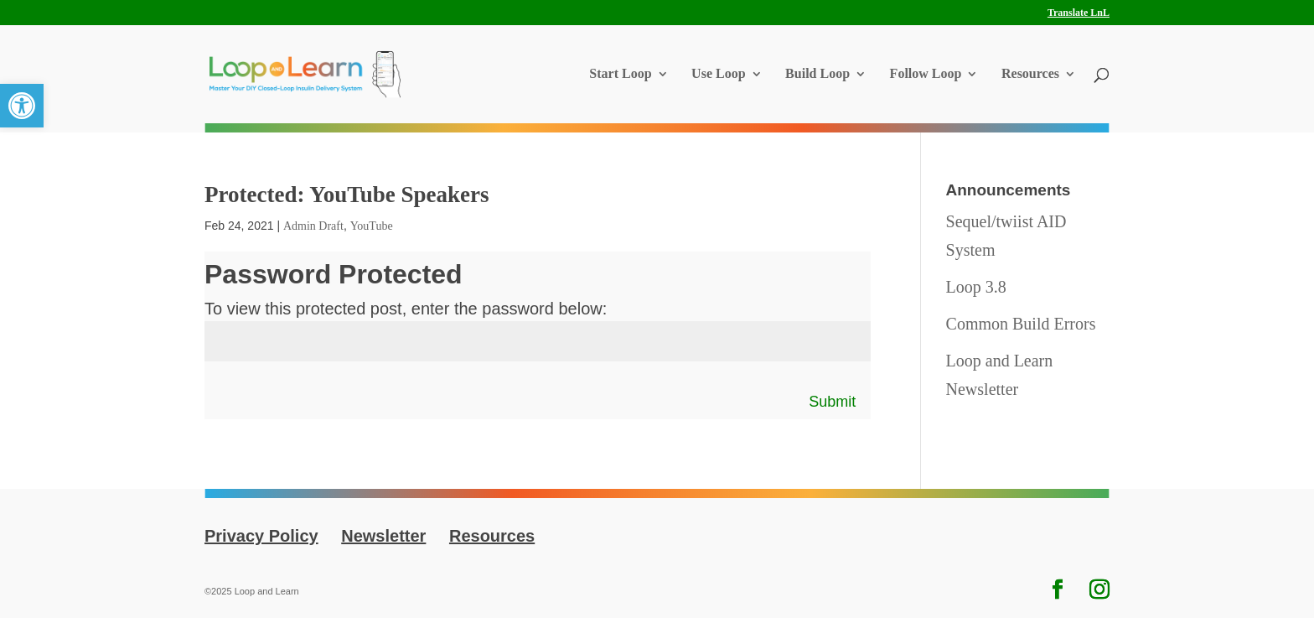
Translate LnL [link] (1079, 13)
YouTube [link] (371, 226)
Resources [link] (1030, 74)
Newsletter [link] (383, 536)
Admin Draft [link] (313, 226)
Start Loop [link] (620, 74)
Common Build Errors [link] (1021, 323)
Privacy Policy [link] (261, 536)
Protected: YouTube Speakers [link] (346, 194)
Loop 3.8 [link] (976, 287)
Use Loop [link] (718, 74)
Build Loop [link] (817, 74)
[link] (22, 105)
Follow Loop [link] (926, 74)
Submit (832, 401)
